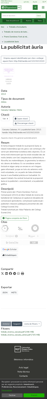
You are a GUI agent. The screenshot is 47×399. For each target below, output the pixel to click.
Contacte (23, 376)
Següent (17, 324)
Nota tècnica (23, 371)
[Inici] (11, 7)
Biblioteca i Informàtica (23, 359)
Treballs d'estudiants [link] (18, 27)
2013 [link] (3, 94)
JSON (5, 292)
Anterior (6, 324)
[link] (35, 7)
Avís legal (23, 367)
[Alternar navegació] (43, 7)
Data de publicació (11, 21)
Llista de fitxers (31, 324)
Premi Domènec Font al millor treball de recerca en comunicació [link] (16, 36)
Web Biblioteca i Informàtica (6, 2)
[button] (44, 2)
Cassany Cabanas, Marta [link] (11, 110)
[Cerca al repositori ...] (18, 15)
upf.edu (25, 2)
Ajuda (33, 2)
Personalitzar (7, 390)
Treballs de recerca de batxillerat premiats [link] (16, 31)
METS (13, 292)
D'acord (34, 395)
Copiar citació (21, 118)
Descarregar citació (24, 123)
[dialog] (23, 389)
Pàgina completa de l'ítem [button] (15, 218)
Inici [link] (2, 27)
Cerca (41, 15)
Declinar (12, 395)
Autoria (27, 21)
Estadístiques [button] (9, 255)
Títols (38, 21)
